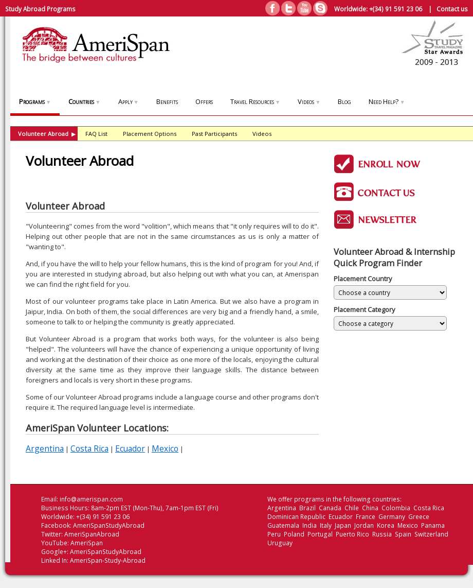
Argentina (45, 448)
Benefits (167, 101)
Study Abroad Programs (40, 9)
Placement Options (149, 133)
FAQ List (96, 133)
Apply (128, 101)
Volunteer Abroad (47, 133)
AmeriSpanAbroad (91, 534)
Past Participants (214, 133)
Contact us (452, 9)
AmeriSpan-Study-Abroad (107, 560)
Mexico (165, 448)
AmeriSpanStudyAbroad (108, 525)
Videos (309, 101)
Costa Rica (89, 448)
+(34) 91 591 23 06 (395, 9)
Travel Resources (255, 101)
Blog (344, 101)
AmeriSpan (86, 543)
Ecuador (130, 448)
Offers (204, 101)
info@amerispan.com (91, 499)
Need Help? (387, 101)
